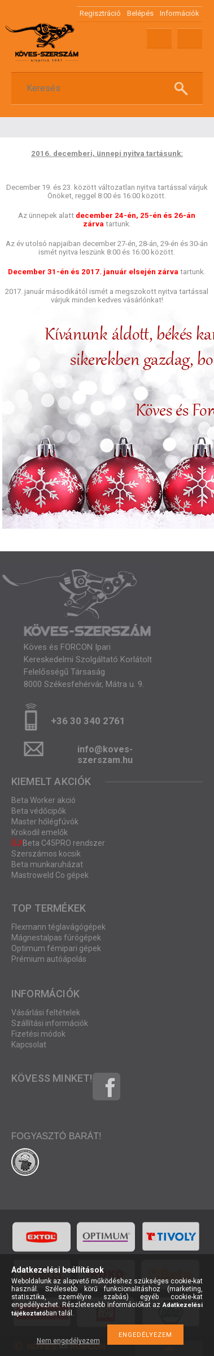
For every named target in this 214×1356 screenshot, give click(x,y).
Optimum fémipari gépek (56, 948)
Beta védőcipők (38, 810)
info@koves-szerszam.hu (105, 752)
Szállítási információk (49, 1023)
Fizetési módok (38, 1033)
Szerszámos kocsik (46, 853)
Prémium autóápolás (48, 959)
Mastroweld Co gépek (50, 875)
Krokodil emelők (39, 832)
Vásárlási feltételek (45, 1012)
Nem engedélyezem (68, 1341)
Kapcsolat (28, 1044)
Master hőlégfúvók (44, 821)
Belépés (140, 13)
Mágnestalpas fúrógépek (56, 937)
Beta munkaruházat (47, 864)
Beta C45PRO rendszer (58, 843)
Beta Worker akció (43, 800)
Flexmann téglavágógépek (58, 926)
